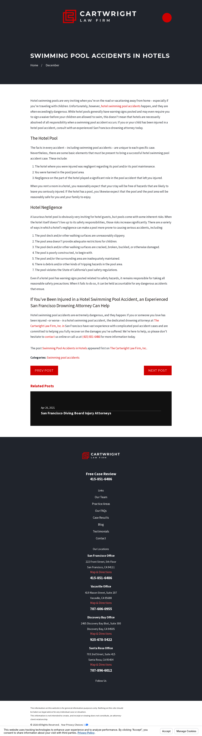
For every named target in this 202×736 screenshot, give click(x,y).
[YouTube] (114, 687)
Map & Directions (101, 572)
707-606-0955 (101, 609)
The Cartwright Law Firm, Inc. (128, 348)
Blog (101, 524)
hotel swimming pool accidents (121, 106)
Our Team (101, 497)
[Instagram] (123, 687)
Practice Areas (101, 504)
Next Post (157, 370)
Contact (101, 538)
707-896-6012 (101, 670)
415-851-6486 (101, 479)
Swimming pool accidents (63, 358)
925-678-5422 (101, 639)
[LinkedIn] (105, 687)
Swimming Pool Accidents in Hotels (64, 348)
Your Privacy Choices (74, 724)
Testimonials (101, 531)
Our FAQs (101, 511)
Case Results (101, 518)
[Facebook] (79, 687)
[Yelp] (96, 687)
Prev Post (44, 370)
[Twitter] (87, 687)
